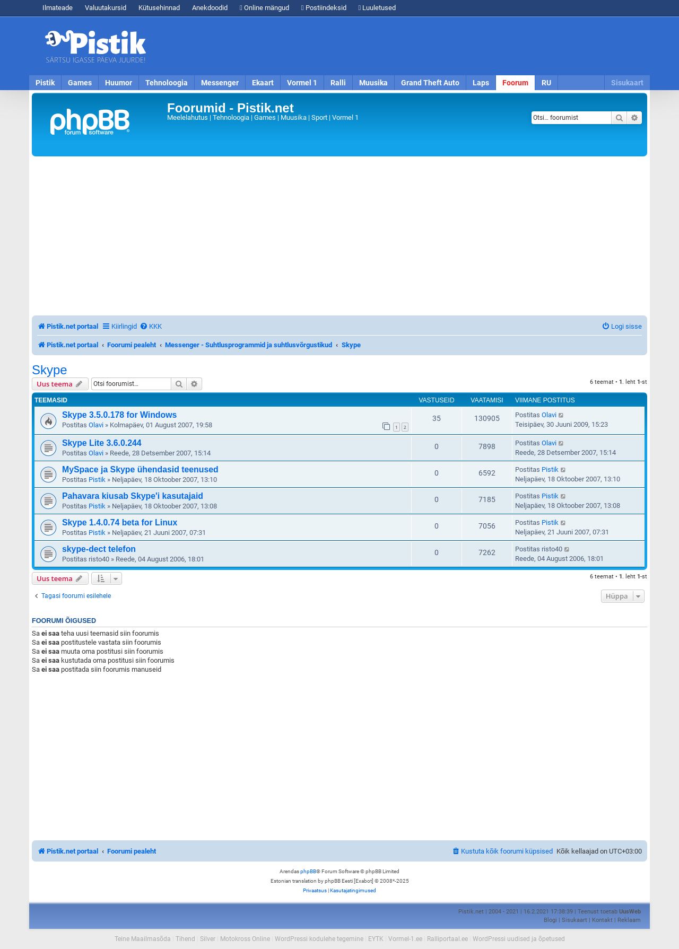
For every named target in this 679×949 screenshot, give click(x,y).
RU (546, 82)
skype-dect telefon (99, 548)
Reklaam (629, 920)
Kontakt (602, 920)
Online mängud (264, 8)
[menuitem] (151, 326)
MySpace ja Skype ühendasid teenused (140, 469)
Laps (481, 82)
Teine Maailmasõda (143, 939)
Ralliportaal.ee (447, 939)
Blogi (550, 920)
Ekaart (263, 82)
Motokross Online (245, 939)
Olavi (96, 425)
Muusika (373, 82)
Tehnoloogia (166, 82)
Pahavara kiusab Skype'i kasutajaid (132, 495)
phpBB (308, 871)
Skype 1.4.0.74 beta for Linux (119, 522)
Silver (207, 939)
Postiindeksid (323, 8)
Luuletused (377, 8)
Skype (49, 370)
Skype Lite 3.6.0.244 (102, 442)
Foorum (515, 82)
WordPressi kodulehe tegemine (319, 939)
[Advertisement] (400, 46)
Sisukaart (627, 82)
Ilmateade (57, 8)
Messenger (220, 82)
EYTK (376, 939)
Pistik (45, 82)
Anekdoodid (210, 8)
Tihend (185, 939)
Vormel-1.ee (405, 939)
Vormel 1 (302, 82)
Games (80, 82)
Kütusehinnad (159, 8)
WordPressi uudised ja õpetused (519, 939)
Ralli (338, 82)
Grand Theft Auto (430, 82)
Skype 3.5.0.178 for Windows (119, 414)
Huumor (118, 82)
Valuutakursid (105, 8)
